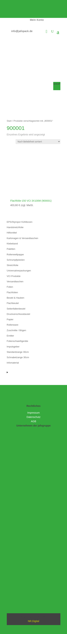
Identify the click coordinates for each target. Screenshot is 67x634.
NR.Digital (33, 621)
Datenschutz (34, 417)
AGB (33, 421)
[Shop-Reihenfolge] (38, 141)
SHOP (56, 83)
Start (9, 121)
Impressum (33, 412)
